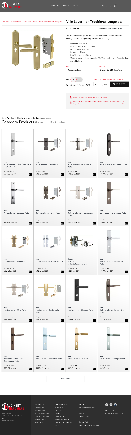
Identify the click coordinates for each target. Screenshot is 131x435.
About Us (58, 410)
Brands (66, 6)
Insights (76, 6)
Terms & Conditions (85, 416)
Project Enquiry (60, 416)
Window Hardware (40, 410)
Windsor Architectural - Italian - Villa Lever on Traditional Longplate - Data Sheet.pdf (98, 103)
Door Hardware (39, 408)
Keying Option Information (63, 422)
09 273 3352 (109, 410)
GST (68, 79)
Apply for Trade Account (86, 408)
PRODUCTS (39, 405)
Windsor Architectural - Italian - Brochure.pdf (88, 97)
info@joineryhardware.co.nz (114, 413)
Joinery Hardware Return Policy (89, 425)
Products (55, 6)
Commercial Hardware (42, 416)
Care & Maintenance (62, 419)
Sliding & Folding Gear (42, 413)
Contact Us (59, 408)
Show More (65, 379)
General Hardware (40, 419)
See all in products (26, 118)
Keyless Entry (39, 422)
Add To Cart (119, 84)
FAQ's (57, 425)
